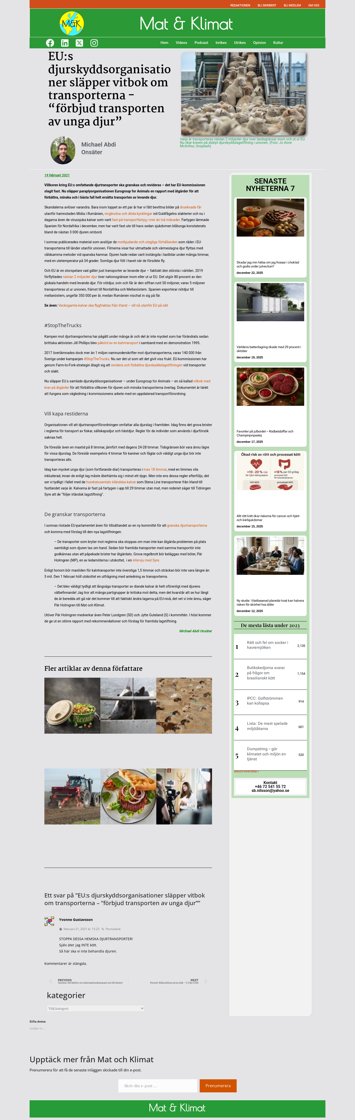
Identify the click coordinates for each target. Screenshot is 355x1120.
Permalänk (111, 929)
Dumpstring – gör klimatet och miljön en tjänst (266, 751)
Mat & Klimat (185, 23)
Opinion (259, 42)
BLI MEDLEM (292, 5)
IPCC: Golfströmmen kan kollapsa (265, 698)
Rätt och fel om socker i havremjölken (267, 643)
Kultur (278, 42)
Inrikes (221, 42)
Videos (181, 42)
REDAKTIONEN (240, 5)
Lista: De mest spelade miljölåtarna (267, 723)
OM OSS (313, 5)
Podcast (201, 42)
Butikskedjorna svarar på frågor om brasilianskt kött (266, 670)
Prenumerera (218, 1085)
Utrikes (240, 42)
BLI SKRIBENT (267, 5)
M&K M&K (38, 1109)
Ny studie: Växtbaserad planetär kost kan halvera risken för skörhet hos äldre (268, 600)
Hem (164, 42)
